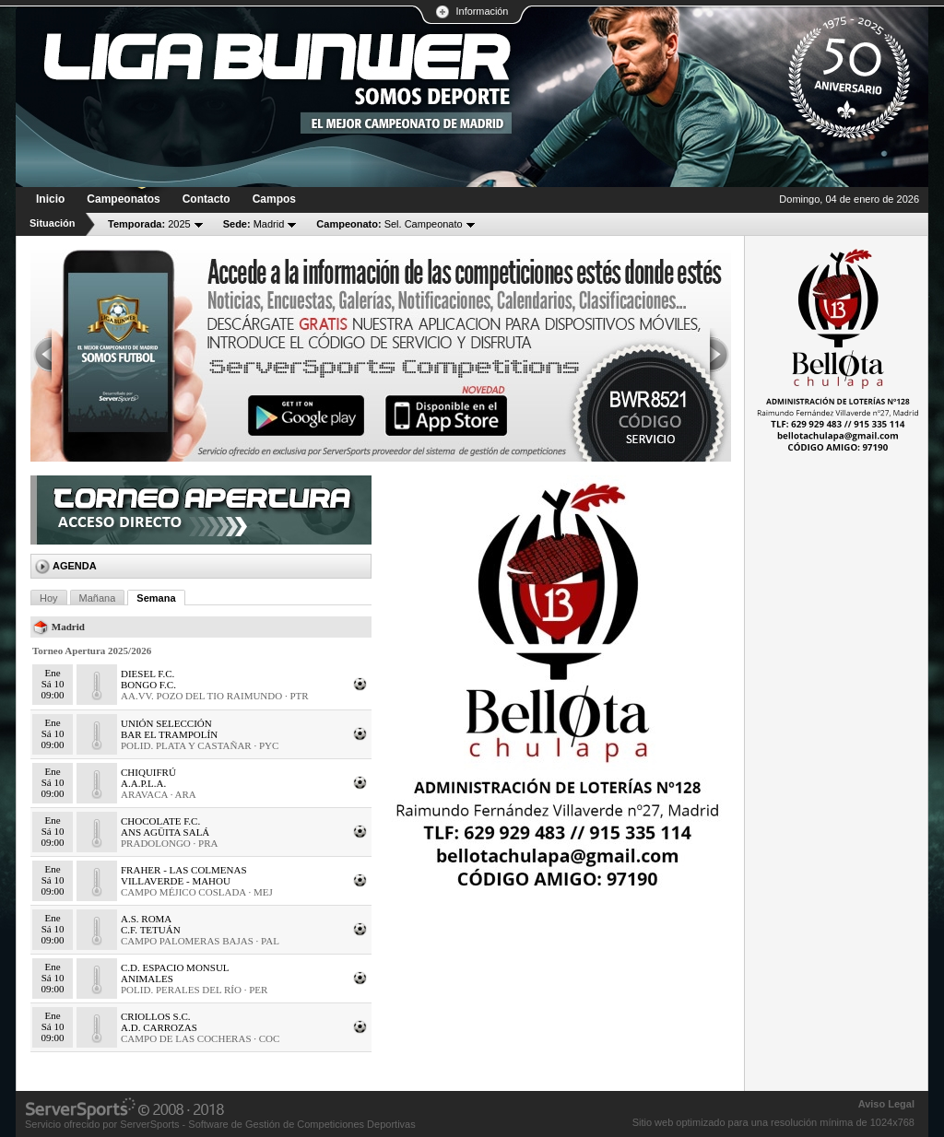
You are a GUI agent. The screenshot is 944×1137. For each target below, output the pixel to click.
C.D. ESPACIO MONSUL (175, 967)
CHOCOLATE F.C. (160, 820)
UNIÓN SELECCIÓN (166, 723)
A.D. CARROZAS (159, 1027)
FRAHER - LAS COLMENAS (184, 869)
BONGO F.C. (148, 684)
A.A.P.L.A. (143, 783)
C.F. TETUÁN (151, 929)
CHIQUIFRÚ (148, 772)
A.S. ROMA (146, 918)
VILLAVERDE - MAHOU (175, 880)
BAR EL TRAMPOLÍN (169, 734)
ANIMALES (147, 978)
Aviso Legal (886, 1103)
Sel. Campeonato (389, 223)
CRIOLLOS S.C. (156, 1016)
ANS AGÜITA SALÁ (165, 832)
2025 (149, 223)
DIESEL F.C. (147, 673)
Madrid (254, 223)
